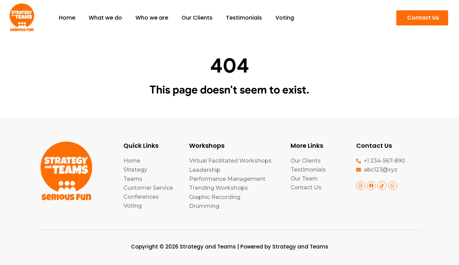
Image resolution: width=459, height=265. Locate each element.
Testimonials (244, 18)
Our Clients (197, 18)
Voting (284, 18)
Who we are (151, 18)
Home (67, 18)
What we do (105, 18)
